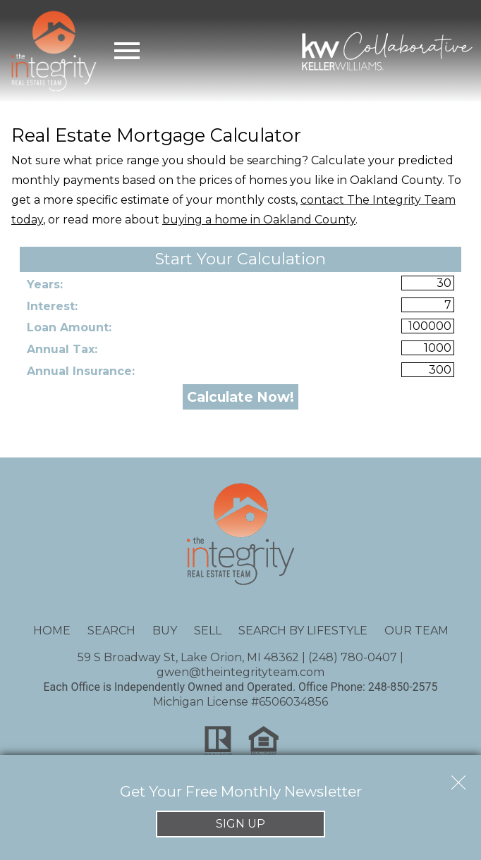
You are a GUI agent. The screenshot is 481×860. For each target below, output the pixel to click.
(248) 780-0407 (352, 657)
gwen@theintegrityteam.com (240, 672)
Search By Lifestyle (302, 630)
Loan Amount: (69, 327)
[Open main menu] (127, 51)
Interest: (52, 306)
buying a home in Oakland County (258, 219)
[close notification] (458, 777)
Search (111, 630)
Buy (164, 630)
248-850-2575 (403, 687)
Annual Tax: (62, 349)
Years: (45, 284)
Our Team (416, 630)
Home (52, 630)
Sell (207, 630)
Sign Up (240, 823)
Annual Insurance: (81, 371)
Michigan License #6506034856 (240, 701)
